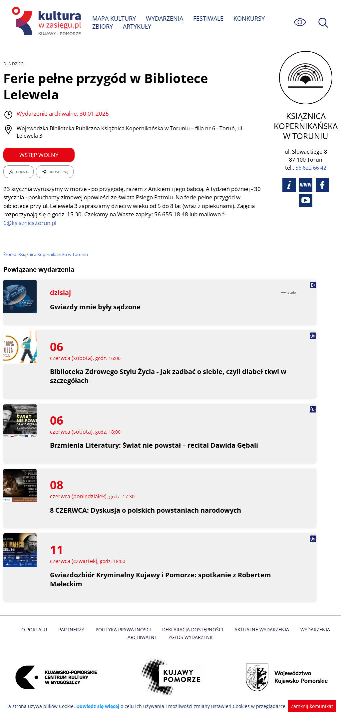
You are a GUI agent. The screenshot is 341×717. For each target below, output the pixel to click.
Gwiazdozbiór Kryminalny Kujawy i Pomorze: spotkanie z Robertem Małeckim (161, 579)
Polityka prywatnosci (124, 629)
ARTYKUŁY (137, 26)
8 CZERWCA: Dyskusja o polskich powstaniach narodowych (146, 510)
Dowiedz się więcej (100, 706)
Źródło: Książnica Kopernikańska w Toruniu (46, 254)
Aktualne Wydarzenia (260, 629)
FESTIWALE (209, 18)
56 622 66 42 (312, 167)
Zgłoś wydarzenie (191, 637)
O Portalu (36, 629)
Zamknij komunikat (308, 706)
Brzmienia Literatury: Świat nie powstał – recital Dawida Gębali (154, 445)
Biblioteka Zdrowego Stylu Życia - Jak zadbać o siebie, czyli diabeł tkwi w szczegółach (169, 376)
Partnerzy (73, 629)
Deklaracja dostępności (192, 629)
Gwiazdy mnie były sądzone (95, 306)
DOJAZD (18, 171)
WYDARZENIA (165, 18)
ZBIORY (102, 26)
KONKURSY (249, 18)
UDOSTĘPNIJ (54, 171)
